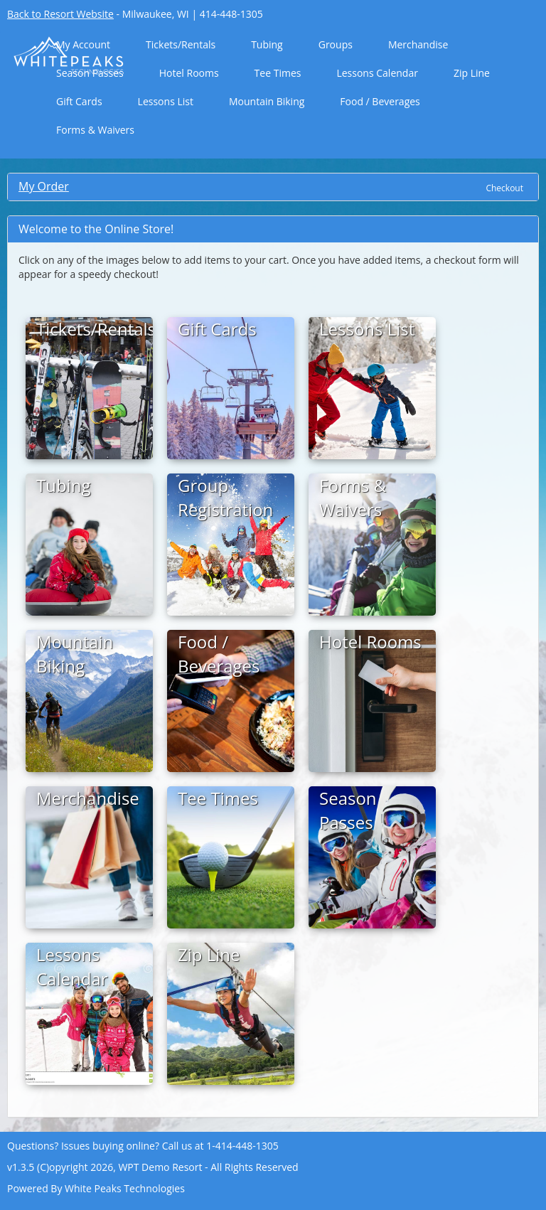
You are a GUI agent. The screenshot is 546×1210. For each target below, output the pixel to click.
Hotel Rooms (189, 73)
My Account (83, 44)
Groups (335, 44)
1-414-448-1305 (242, 1145)
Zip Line (472, 73)
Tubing (267, 44)
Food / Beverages (379, 101)
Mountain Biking (266, 101)
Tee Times (278, 73)
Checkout (504, 188)
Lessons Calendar (376, 73)
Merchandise (418, 44)
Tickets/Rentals (180, 44)
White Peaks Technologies (125, 1188)
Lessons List (165, 101)
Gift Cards (79, 101)
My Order (43, 186)
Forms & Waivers (95, 129)
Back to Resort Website (60, 14)
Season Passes (90, 73)
